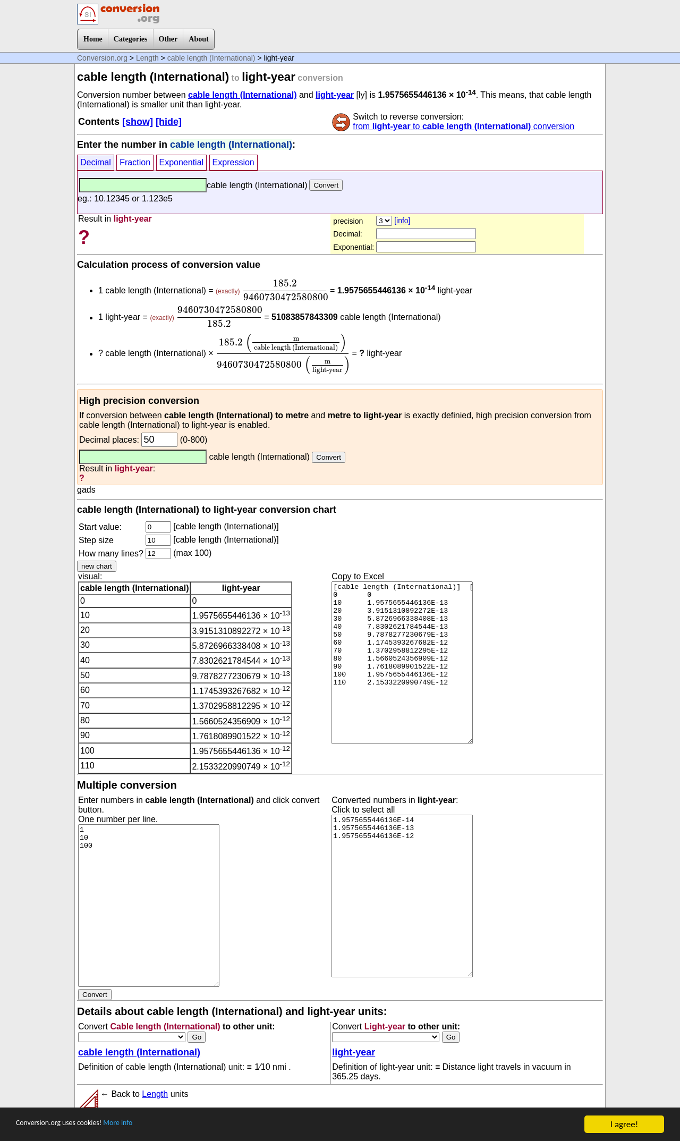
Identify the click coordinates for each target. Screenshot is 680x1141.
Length (147, 58)
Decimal (95, 162)
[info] (402, 220)
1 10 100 (148, 905)
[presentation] (285, 290)
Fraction (135, 162)
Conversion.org (102, 58)
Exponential (181, 162)
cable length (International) (211, 58)
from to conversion (463, 126)
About (198, 39)
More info (142, 1124)
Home (93, 39)
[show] (137, 121)
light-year (335, 94)
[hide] (169, 121)
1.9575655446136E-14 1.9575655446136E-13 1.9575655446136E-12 (402, 896)
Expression (233, 162)
